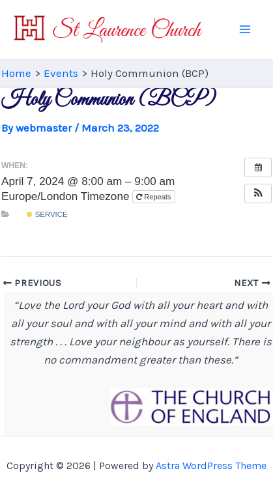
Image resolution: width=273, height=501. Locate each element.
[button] (258, 193)
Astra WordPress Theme (211, 465)
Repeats (154, 197)
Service (47, 214)
